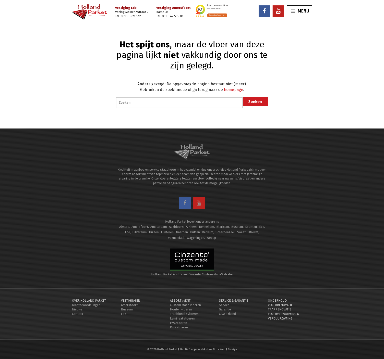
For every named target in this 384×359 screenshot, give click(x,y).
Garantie (225, 309)
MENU (300, 11)
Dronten (251, 227)
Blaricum (222, 227)
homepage (233, 89)
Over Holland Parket (89, 300)
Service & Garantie (233, 300)
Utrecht (253, 232)
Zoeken (255, 101)
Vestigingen (130, 300)
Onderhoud (277, 300)
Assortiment (180, 300)
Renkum (207, 232)
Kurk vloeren (179, 327)
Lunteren (167, 232)
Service (224, 305)
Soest (241, 232)
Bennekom (206, 227)
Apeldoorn (176, 227)
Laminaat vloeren (182, 318)
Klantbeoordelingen (86, 305)
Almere (124, 227)
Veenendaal (176, 238)
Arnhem (191, 227)
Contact (77, 314)
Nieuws (77, 309)
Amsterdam (158, 227)
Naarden (182, 232)
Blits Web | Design (225, 349)
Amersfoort (140, 227)
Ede (261, 227)
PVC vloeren (178, 323)
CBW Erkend (227, 314)
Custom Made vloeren (185, 305)
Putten (195, 232)
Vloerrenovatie (280, 305)
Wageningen (195, 238)
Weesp (211, 238)
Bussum (237, 227)
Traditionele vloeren (184, 314)
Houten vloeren (181, 309)
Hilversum (139, 232)
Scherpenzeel (225, 232)
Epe (127, 232)
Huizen (154, 232)
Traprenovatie (279, 309)
